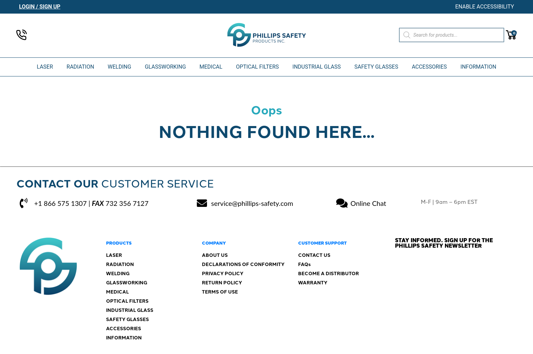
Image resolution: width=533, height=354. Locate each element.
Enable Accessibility (484, 6)
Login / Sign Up (40, 6)
